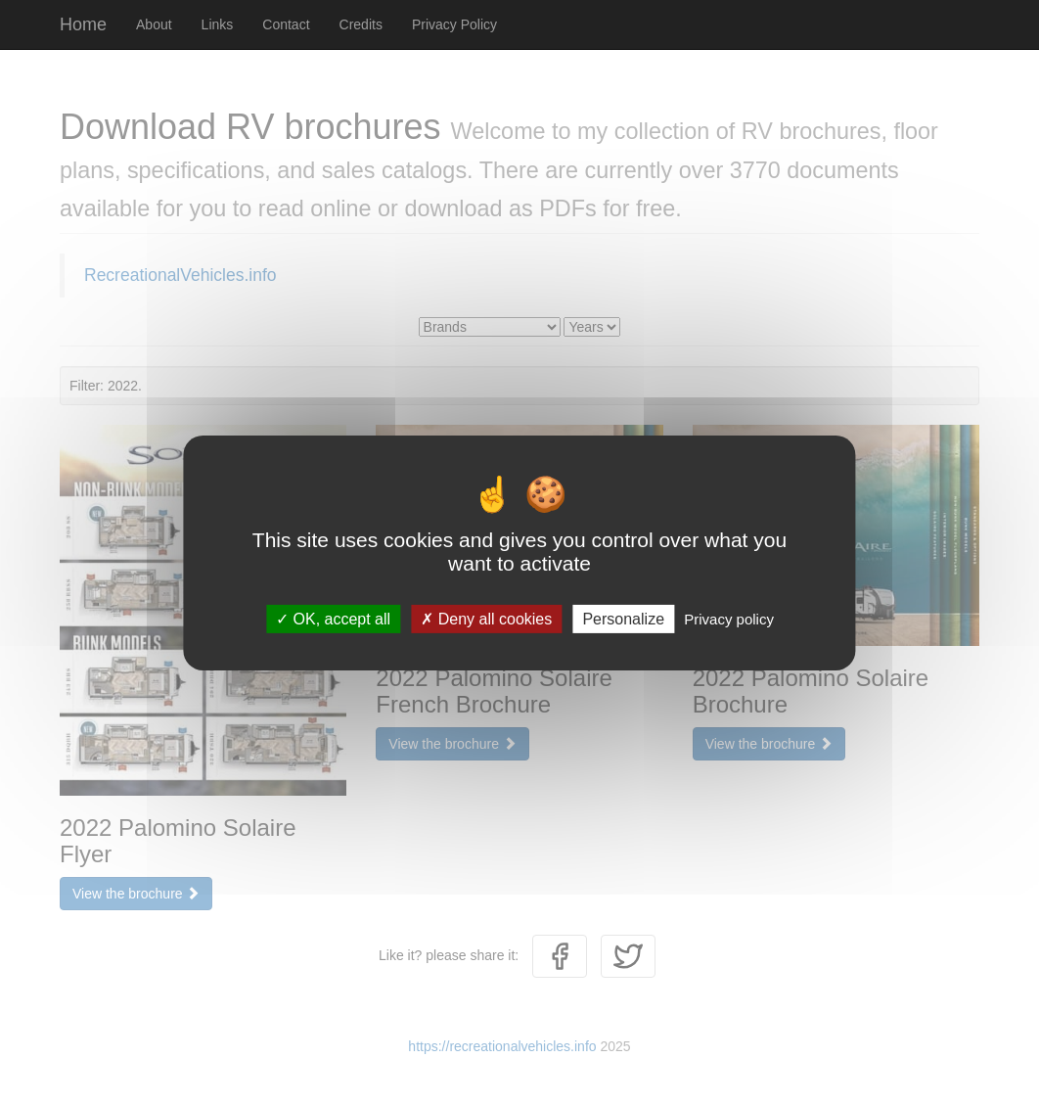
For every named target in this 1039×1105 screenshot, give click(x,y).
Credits (361, 24)
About (154, 24)
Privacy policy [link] (729, 618)
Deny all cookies (486, 618)
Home (83, 24)
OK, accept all (333, 618)
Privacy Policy (454, 24)
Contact (285, 24)
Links (218, 24)
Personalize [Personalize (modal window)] (623, 618)
